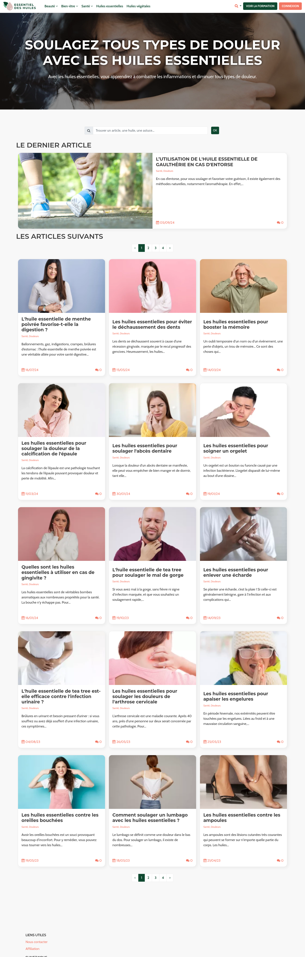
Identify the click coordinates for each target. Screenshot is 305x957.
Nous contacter (36, 942)
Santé (87, 6)
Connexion (290, 6)
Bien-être (69, 6)
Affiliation (33, 949)
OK (215, 130)
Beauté (51, 6)
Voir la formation (260, 6)
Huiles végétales (138, 6)
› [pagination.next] (169, 248)
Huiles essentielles (109, 6)
